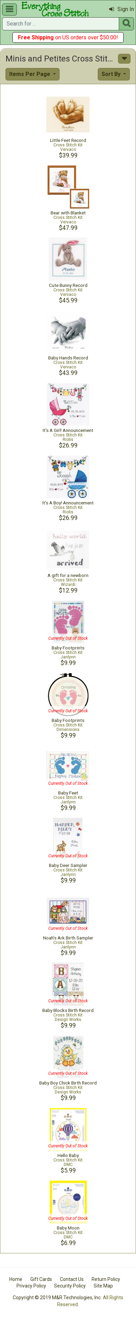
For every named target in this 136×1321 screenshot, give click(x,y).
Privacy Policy (31, 1286)
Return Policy (106, 1279)
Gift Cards (41, 1279)
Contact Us (72, 1279)
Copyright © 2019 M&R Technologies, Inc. (57, 1297)
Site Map (103, 1286)
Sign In (121, 9)
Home (15, 1279)
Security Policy (70, 1286)
